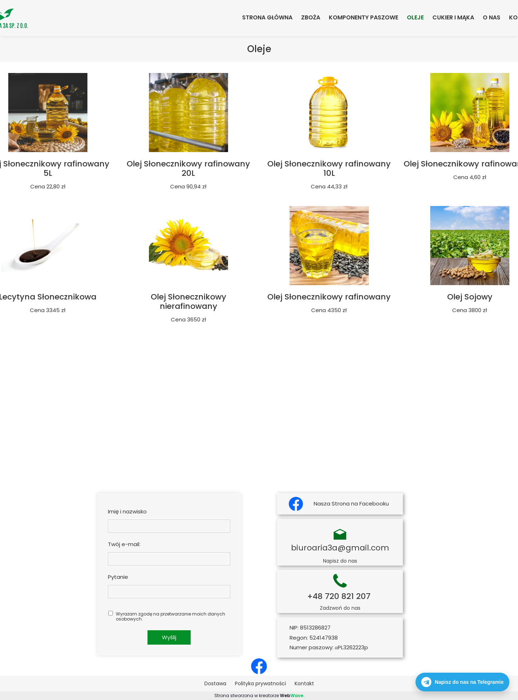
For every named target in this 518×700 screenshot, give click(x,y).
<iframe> (259, 404)
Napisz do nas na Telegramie (462, 682)
